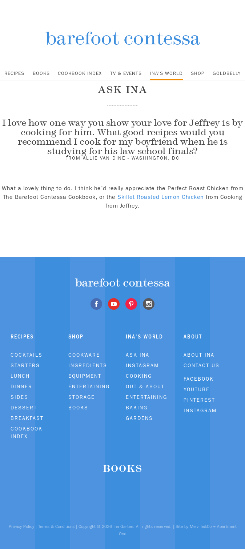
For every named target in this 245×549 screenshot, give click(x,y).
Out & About (145, 386)
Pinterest (199, 400)
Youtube (197, 389)
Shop (197, 73)
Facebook (199, 379)
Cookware (84, 355)
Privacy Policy (21, 526)
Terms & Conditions (56, 526)
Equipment (84, 376)
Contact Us (202, 365)
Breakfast (27, 418)
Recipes (14, 73)
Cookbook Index (80, 73)
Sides (19, 397)
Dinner (21, 386)
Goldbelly (227, 73)
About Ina (199, 355)
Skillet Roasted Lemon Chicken (160, 196)
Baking (137, 407)
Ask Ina (137, 355)
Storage (81, 397)
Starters (25, 365)
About (193, 336)
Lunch (20, 376)
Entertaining (89, 386)
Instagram (142, 365)
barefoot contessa (122, 38)
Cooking (139, 376)
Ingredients (87, 365)
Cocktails (27, 355)
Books (41, 73)
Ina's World (166, 73)
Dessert (24, 407)
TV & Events (126, 73)
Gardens (139, 418)
